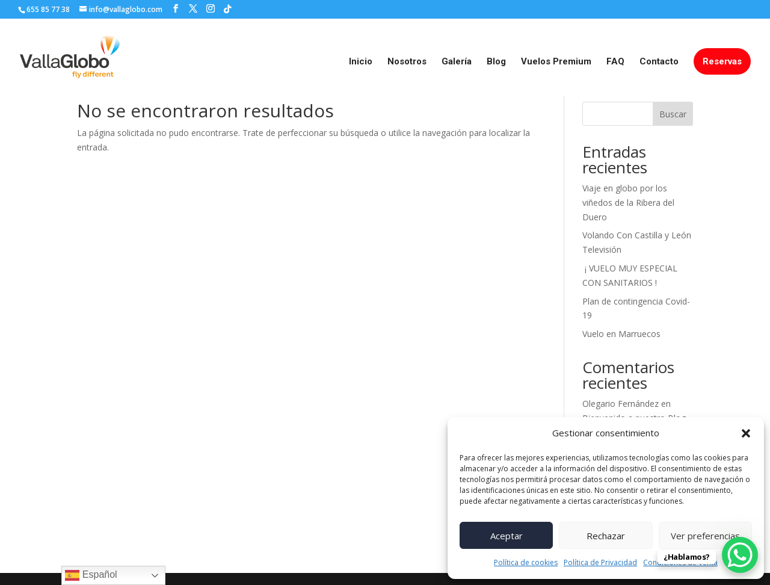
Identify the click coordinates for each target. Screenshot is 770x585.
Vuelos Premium (556, 62)
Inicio (360, 62)
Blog (496, 62)
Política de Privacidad (600, 562)
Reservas (722, 61)
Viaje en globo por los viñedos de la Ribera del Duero (628, 202)
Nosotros (407, 62)
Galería (457, 62)
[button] (746, 433)
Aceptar (506, 536)
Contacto (659, 62)
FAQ (615, 62)
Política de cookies (526, 562)
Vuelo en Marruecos (621, 333)
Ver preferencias (705, 536)
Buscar (672, 114)
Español (91, 575)
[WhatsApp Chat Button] (740, 555)
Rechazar (606, 536)
